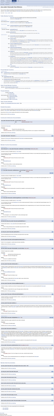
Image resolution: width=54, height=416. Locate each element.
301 (7, 368)
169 (7, 260)
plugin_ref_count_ (12, 97)
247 (7, 193)
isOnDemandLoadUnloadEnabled (15, 47)
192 (7, 299)
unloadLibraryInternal (7, 79)
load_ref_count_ (12, 93)
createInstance (12, 21)
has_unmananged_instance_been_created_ (12, 103)
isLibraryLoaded (12, 38)
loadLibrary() (16, 153)
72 (7, 280)
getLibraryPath (12, 32)
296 (7, 374)
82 (7, 313)
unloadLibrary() (40, 62)
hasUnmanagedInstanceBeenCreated (11, 87)
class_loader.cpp (12, 132)
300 (7, 403)
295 (7, 391)
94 (7, 228)
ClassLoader (7, 4)
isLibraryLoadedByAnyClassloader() (9, 271)
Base (8, 21)
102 (7, 236)
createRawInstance (7, 72)
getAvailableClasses (13, 29)
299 (7, 397)
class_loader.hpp (8, 12)
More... (21, 18)
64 (7, 140)
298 (7, 385)
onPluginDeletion (6, 76)
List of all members (51, 7)
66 (6, 114)
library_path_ (11, 92)
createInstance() (37, 80)
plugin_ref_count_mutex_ (13, 99)
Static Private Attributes (46, 7)
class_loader (2, 4)
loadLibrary (12, 51)
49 (7, 132)
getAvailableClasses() (7, 185)
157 (7, 216)
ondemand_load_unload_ (13, 96)
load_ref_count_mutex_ (13, 95)
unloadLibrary (12, 56)
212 (7, 325)
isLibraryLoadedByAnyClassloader (16, 43)
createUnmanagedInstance (14, 25)
